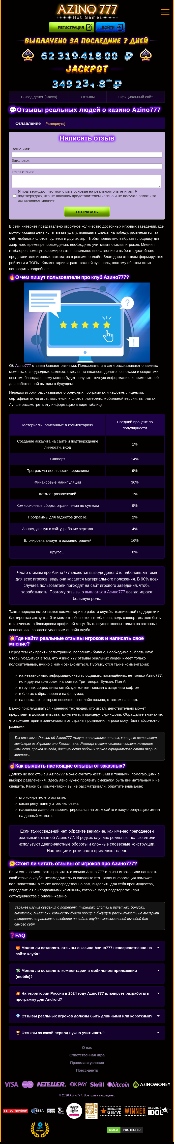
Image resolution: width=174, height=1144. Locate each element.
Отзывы (88, 97)
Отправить (87, 214)
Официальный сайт (136, 97)
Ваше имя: (21, 149)
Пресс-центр (87, 1072)
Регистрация (71, 28)
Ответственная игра (86, 1057)
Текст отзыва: (24, 172)
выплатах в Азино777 (105, 594)
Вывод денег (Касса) (39, 97)
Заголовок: (21, 160)
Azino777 (23, 368)
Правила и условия (87, 1065)
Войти (108, 28)
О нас (87, 1050)
